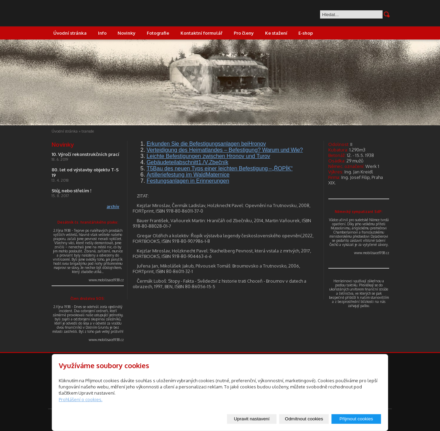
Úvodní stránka (70, 33)
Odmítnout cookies (304, 418)
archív (113, 206)
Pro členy (244, 33)
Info (102, 33)
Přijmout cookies (356, 418)
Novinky (126, 33)
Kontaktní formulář (201, 33)
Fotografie (158, 33)
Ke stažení (276, 33)
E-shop (305, 33)
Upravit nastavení (252, 418)
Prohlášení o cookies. (80, 399)
